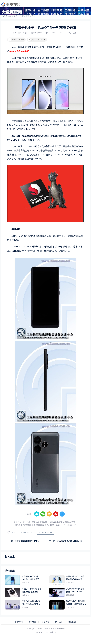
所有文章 (32, 622)
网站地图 (19, 622)
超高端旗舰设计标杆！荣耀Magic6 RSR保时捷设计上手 (38, 541)
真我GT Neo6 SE (36, 39)
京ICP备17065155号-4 (45, 632)
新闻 (27, 16)
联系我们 (72, 622)
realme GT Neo (16, 39)
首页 (22, 16)
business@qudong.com (66, 525)
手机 (34, 16)
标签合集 (45, 622)
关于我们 (59, 622)
